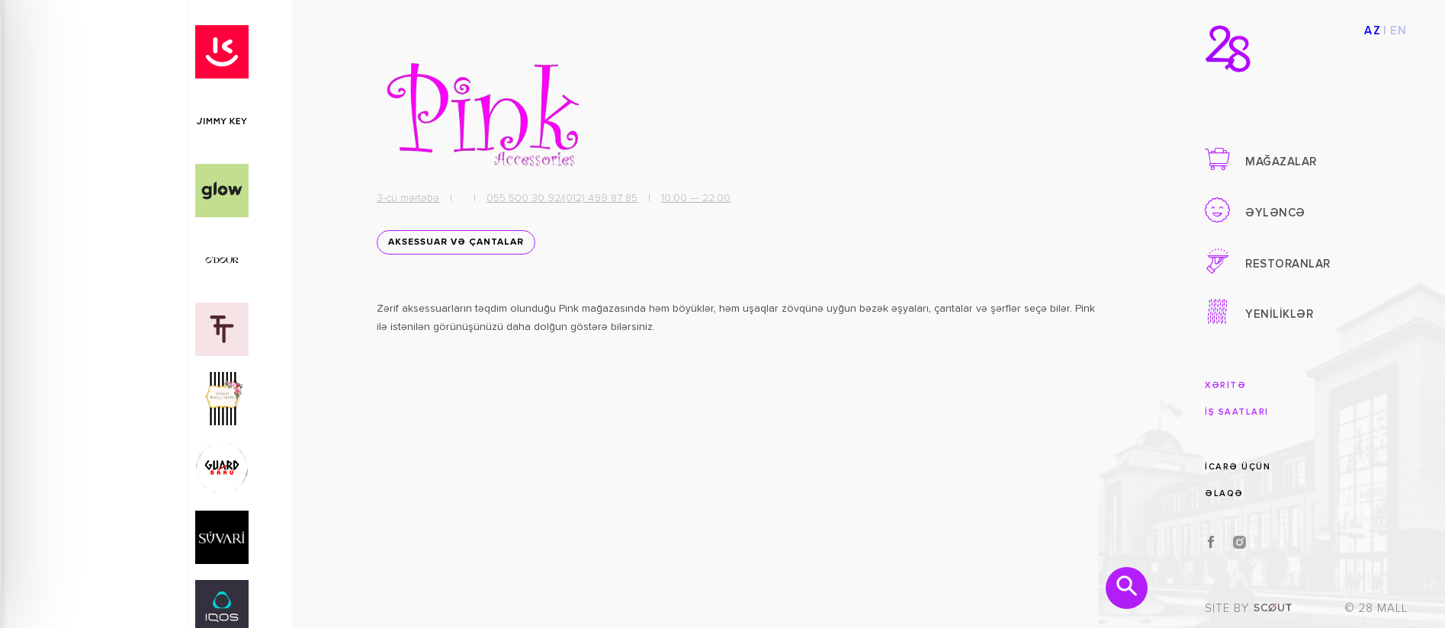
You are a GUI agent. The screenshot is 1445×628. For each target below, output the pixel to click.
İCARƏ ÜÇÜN (1237, 466)
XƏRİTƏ (1225, 385)
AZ (1372, 31)
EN (1399, 31)
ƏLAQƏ (1224, 493)
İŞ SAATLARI (1237, 412)
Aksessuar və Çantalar (453, 246)
